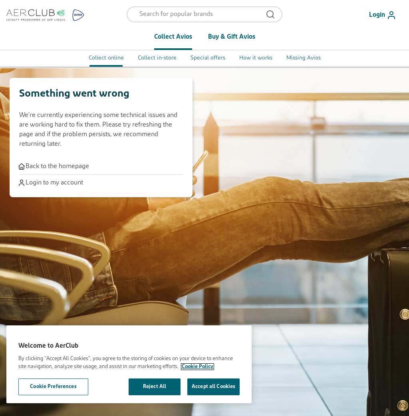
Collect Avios (173, 37)
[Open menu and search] (199, 14)
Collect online (106, 58)
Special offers (208, 58)
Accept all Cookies (213, 386)
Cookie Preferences (53, 386)
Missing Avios (303, 58)
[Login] (386, 15)
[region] (129, 364)
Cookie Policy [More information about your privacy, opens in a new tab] (197, 366)
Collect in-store (157, 58)
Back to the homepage (54, 166)
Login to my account (51, 183)
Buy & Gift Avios (231, 37)
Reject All (154, 386)
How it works (255, 58)
